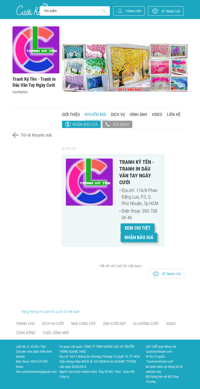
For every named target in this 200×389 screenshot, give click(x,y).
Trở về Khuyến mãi (36, 135)
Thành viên (133, 11)
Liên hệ (173, 114)
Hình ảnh (138, 114)
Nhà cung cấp (83, 323)
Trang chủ (25, 323)
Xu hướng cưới (146, 323)
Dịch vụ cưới (53, 323)
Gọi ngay (117, 125)
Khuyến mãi (95, 114)
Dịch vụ (118, 114)
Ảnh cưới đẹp (114, 323)
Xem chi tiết (137, 228)
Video (157, 114)
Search (72, 11)
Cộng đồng (25, 332)
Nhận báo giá (85, 124)
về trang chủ (170, 11)
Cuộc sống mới (56, 332)
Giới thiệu (71, 114)
